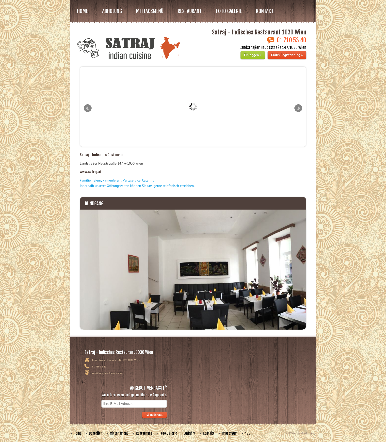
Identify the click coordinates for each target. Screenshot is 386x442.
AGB (247, 433)
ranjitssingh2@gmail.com (107, 372)
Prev (88, 108)
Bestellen (95, 433)
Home (82, 11)
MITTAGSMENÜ (149, 11)
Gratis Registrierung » (287, 55)
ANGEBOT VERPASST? (125, 398)
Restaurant (144, 433)
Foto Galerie (168, 433)
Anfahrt (189, 433)
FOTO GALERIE (229, 11)
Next (298, 108)
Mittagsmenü (119, 433)
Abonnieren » (154, 414)
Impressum (229, 433)
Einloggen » (252, 55)
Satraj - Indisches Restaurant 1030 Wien (146, 359)
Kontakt (264, 11)
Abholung (112, 11)
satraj (312, 433)
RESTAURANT (190, 11)
